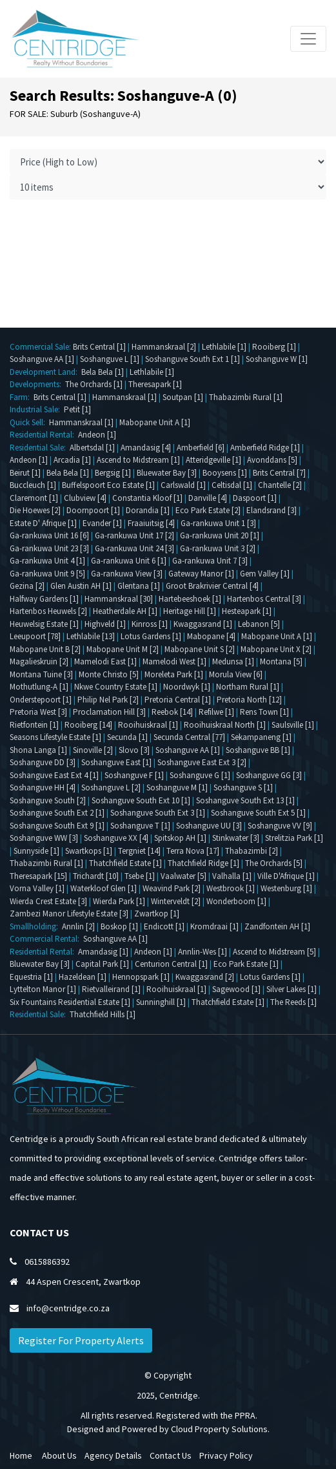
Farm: (22, 397)
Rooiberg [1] (274, 346)
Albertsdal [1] (92, 447)
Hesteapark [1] (247, 611)
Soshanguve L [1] (109, 359)
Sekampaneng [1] (261, 737)
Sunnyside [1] (36, 850)
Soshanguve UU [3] (209, 825)
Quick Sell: (29, 422)
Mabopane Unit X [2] (276, 649)
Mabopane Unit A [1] (154, 422)
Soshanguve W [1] (277, 359)
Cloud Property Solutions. (220, 1429)
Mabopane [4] (211, 636)
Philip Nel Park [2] (108, 699)
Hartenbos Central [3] (264, 598)
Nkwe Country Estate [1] (115, 686)
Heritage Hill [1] (189, 611)
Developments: (37, 384)
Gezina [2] (27, 585)
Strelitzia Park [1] (294, 837)
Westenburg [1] (286, 888)
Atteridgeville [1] (213, 459)
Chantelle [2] (280, 485)
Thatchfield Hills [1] (102, 1014)
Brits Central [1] (99, 346)
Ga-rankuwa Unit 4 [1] (47, 560)
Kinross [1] (150, 623)
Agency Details (113, 1455)
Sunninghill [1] (161, 1002)
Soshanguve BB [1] (258, 750)
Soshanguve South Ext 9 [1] (57, 825)
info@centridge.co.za (68, 1308)
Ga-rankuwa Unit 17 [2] (134, 535)
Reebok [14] (172, 711)
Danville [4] (207, 497)
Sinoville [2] (93, 750)
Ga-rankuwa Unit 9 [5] (47, 573)
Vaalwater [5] (183, 876)
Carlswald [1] (183, 485)
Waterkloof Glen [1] (103, 888)
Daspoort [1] (255, 497)
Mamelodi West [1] (174, 661)
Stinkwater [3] (235, 837)
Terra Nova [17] (192, 850)
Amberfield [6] (200, 447)
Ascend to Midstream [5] (274, 951)
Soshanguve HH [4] (42, 787)
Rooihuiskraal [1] (148, 724)
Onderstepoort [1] (41, 699)
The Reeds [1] (293, 1002)
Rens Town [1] (264, 711)
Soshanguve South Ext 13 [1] (245, 800)
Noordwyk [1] (186, 686)
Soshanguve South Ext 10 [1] (141, 800)
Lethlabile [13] (90, 636)
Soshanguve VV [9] (280, 825)
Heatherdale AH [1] (125, 611)
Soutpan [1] (183, 397)
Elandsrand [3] (271, 510)
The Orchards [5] (273, 863)
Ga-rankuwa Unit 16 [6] (49, 535)
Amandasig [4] (146, 447)
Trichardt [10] (96, 876)
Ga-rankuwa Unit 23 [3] (49, 548)
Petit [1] (77, 409)
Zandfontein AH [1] (277, 926)
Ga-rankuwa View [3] (127, 573)
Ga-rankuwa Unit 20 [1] (219, 535)
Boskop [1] (119, 926)
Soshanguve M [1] (177, 787)
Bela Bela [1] (102, 371)
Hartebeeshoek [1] (190, 598)
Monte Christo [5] (109, 674)
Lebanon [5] (259, 623)
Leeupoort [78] (35, 636)
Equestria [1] (31, 976)
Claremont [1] (34, 497)
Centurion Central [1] (171, 963)
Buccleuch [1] (33, 485)
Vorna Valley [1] (37, 888)
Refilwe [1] (216, 711)
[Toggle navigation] (308, 39)
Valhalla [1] (232, 876)
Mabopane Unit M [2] (122, 649)
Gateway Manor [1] (201, 573)
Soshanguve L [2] (111, 787)
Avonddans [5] (272, 459)
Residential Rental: (44, 434)
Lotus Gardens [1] (151, 636)
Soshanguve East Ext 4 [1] (54, 775)
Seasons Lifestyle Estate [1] (55, 737)
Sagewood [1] (236, 989)
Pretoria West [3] (38, 711)
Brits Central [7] (279, 472)
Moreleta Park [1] (173, 674)
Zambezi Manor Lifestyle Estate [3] (69, 913)
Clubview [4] (85, 497)
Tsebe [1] (139, 876)
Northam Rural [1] (247, 686)
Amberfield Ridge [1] (265, 447)
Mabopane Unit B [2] (45, 649)
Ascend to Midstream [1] (138, 459)
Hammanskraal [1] (124, 397)
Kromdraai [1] (214, 926)
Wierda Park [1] (119, 901)
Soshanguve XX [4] (116, 837)
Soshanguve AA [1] (42, 359)
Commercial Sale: (41, 346)
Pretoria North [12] (249, 699)
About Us (59, 1455)
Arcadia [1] (72, 459)
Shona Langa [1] (38, 750)
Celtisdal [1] (232, 485)
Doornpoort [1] (93, 510)
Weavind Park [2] (172, 888)
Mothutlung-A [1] (39, 686)
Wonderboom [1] (236, 901)
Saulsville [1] (293, 724)
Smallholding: (36, 926)
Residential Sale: (40, 447)
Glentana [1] (138, 585)
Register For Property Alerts (81, 1340)
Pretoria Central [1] (177, 699)
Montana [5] (281, 661)
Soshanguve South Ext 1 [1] (192, 359)
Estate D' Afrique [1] (43, 523)
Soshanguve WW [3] (44, 837)
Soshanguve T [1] (140, 825)
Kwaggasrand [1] (202, 623)
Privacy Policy (226, 1455)
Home (21, 1455)
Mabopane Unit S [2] (199, 649)
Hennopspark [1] (141, 976)
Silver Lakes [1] (291, 989)
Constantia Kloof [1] (147, 497)
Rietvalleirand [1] (111, 989)
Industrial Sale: (37, 409)
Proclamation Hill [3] (109, 711)
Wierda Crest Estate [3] (48, 901)
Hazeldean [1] (82, 976)
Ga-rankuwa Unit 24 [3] (134, 548)
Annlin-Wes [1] (202, 951)
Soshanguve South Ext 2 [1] (57, 812)
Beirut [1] (25, 472)
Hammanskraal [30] (118, 598)
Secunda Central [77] (189, 737)
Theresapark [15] (38, 876)
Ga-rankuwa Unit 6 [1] (128, 560)
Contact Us (171, 1455)
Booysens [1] (225, 472)
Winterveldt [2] (176, 901)
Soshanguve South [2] (48, 800)
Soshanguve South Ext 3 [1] (157, 812)
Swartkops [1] (88, 850)
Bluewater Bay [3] (167, 472)
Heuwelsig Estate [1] (44, 623)
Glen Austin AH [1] (81, 585)
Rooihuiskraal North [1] (225, 724)
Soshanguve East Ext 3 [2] (201, 762)
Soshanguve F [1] (134, 775)
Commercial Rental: (46, 938)
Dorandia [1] (148, 510)
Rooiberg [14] (88, 724)
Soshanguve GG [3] (269, 775)
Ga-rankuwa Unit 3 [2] (217, 548)
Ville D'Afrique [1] (286, 876)
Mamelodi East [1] (105, 661)
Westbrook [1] (230, 888)
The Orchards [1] (94, 384)
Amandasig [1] (103, 951)
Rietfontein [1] (34, 724)
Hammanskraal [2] (164, 346)
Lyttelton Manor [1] (43, 989)
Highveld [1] (105, 623)
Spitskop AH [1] (180, 837)
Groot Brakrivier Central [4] (212, 585)
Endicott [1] (164, 926)
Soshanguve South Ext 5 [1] (258, 812)
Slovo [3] (134, 750)
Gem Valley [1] (265, 573)
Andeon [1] (97, 434)
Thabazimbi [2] (251, 850)
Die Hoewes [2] (35, 510)
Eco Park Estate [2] (208, 510)
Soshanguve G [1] (200, 775)
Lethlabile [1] (224, 346)
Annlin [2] (78, 926)
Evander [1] (102, 523)
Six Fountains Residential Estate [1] (70, 1002)
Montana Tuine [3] (41, 674)
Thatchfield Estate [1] (125, 863)
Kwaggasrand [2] (204, 976)
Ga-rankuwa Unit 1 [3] (218, 523)
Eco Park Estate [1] (246, 963)
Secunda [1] (127, 737)
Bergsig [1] (113, 472)
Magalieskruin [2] (39, 661)
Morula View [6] (235, 674)
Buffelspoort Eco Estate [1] (108, 485)
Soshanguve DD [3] (42, 762)
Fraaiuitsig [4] (151, 523)
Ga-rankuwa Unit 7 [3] (210, 560)
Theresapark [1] (155, 384)
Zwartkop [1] (156, 913)
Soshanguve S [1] (243, 787)
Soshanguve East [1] (116, 762)
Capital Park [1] (102, 963)
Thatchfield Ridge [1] (203, 863)
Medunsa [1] (233, 661)
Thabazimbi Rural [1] (245, 397)
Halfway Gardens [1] (44, 598)
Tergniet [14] (139, 850)
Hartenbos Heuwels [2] (48, 611)
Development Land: (45, 371)
